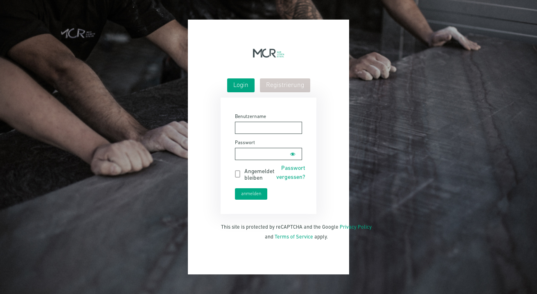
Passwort (245, 142)
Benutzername (250, 116)
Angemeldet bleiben (259, 175)
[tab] (241, 85)
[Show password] (292, 154)
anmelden (251, 194)
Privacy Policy (356, 227)
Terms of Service (294, 237)
